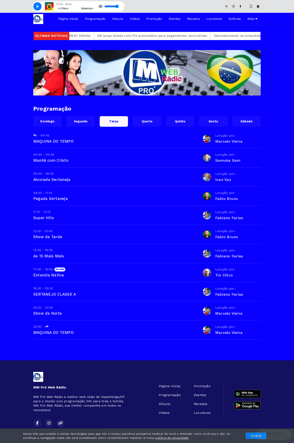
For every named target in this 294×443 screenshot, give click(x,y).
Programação (95, 19)
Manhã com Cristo (50, 160)
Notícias (234, 19)
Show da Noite (47, 313)
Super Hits (43, 218)
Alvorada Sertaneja (51, 179)
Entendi (256, 435)
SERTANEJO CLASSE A (54, 294)
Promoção (154, 19)
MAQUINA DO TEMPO (53, 141)
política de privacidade (172, 437)
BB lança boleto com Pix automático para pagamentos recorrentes (161, 36)
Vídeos (135, 19)
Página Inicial (68, 19)
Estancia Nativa (48, 275)
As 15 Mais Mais (48, 256)
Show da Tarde (47, 237)
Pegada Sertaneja (50, 198)
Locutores (214, 19)
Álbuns (117, 19)
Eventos (174, 19)
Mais (252, 19)
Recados (193, 19)
